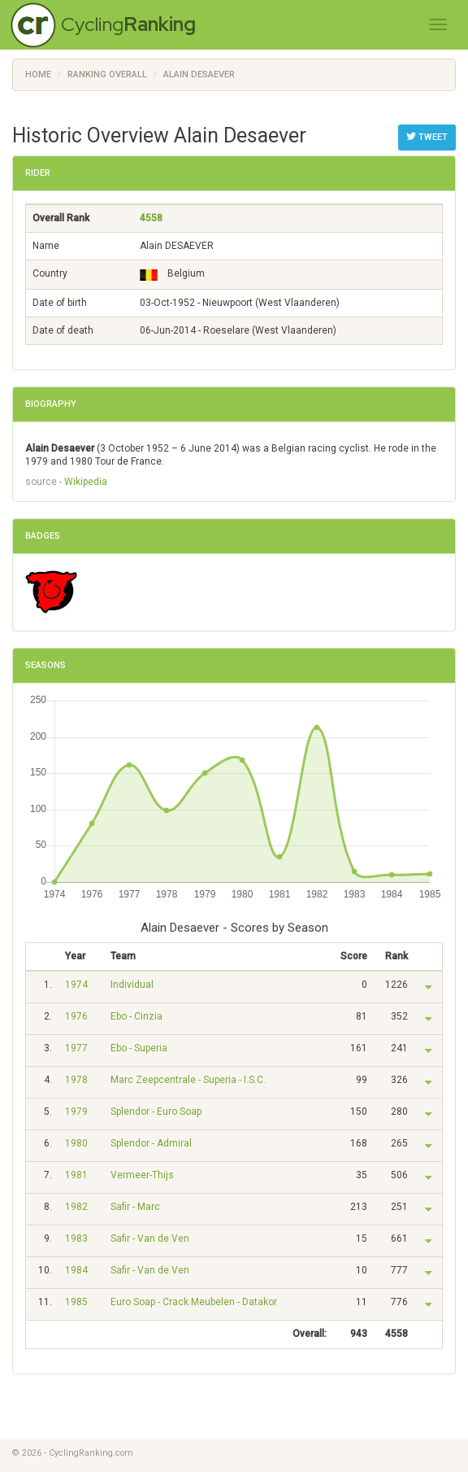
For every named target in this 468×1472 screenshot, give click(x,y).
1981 (76, 1175)
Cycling (128, 24)
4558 (151, 218)
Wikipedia (85, 481)
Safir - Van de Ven (149, 1238)
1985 (76, 1302)
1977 (76, 1048)
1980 (76, 1143)
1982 (76, 1206)
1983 (76, 1238)
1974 (76, 984)
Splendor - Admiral (151, 1143)
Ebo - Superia (138, 1048)
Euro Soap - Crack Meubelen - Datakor (193, 1302)
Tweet (427, 136)
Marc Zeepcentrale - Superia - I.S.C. (188, 1079)
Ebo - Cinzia (136, 1016)
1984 (76, 1270)
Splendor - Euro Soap (156, 1111)
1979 (76, 1111)
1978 (76, 1079)
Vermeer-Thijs (142, 1175)
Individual (132, 984)
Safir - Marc (135, 1206)
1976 (76, 1016)
